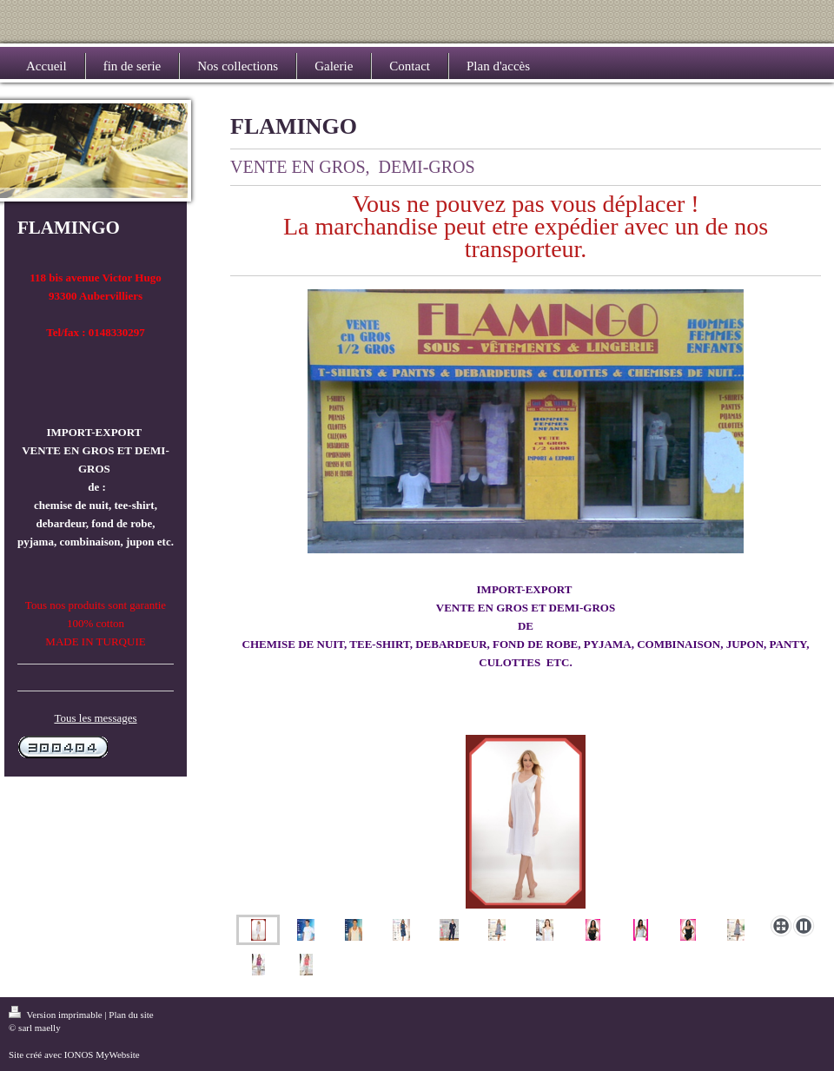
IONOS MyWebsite (102, 1054)
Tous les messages (95, 717)
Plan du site (131, 1014)
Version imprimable (56, 1014)
